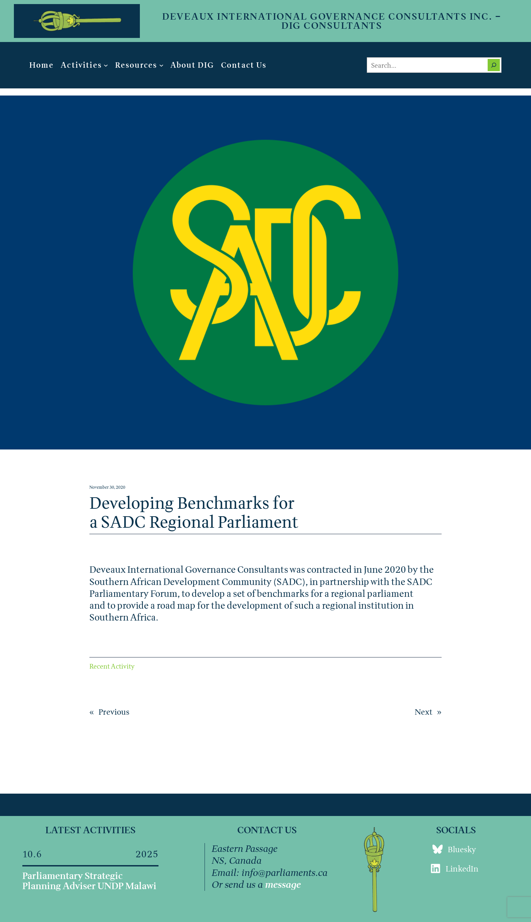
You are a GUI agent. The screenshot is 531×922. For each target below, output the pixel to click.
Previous (114, 712)
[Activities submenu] (106, 65)
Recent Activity (112, 666)
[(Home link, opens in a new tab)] (77, 21)
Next (423, 712)
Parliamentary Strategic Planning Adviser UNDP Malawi (89, 881)
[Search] (494, 65)
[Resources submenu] (161, 65)
